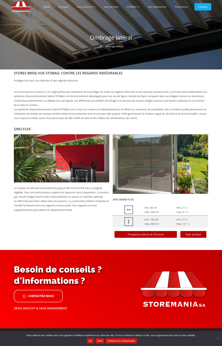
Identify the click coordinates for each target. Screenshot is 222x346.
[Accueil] (101, 46)
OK (90, 341)
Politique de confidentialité (121, 341)
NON (100, 341)
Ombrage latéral (113, 46)
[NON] (217, 338)
